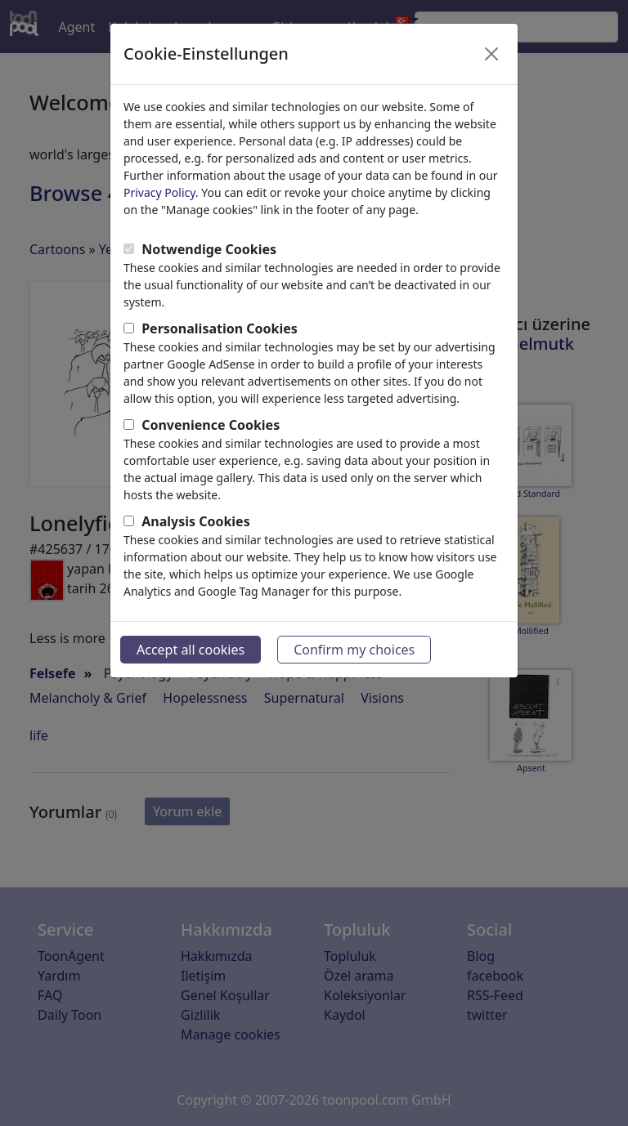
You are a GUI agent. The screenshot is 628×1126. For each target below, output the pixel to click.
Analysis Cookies (195, 521)
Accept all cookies (190, 650)
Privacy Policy (159, 192)
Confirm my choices (354, 650)
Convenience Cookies (210, 425)
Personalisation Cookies (219, 328)
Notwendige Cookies (208, 249)
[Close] (491, 54)
